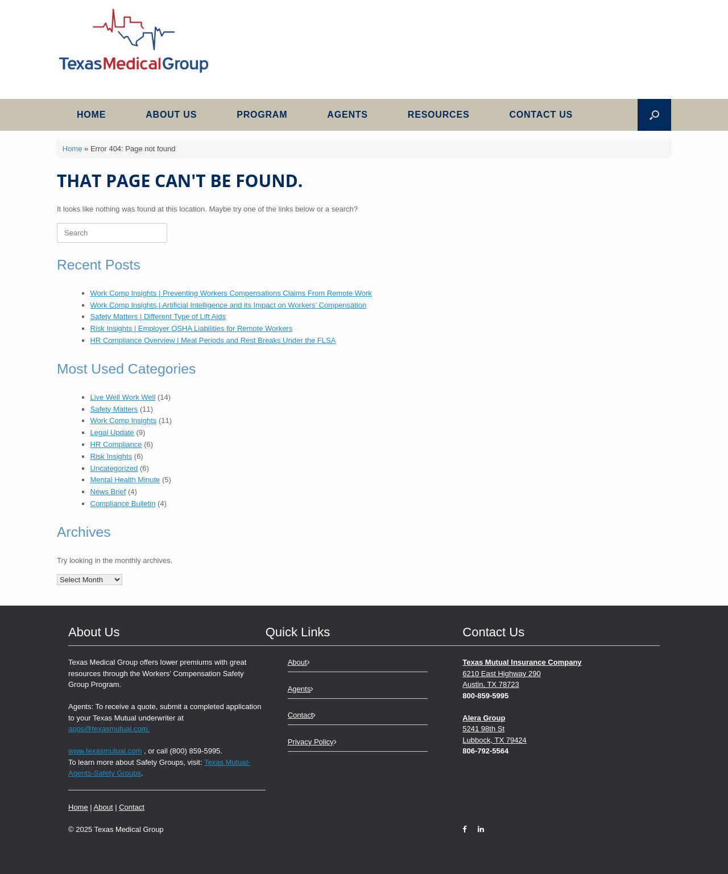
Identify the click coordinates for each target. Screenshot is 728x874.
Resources (439, 114)
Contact (131, 807)
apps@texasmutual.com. (109, 728)
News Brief (108, 491)
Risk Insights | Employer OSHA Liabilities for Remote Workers (191, 328)
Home (91, 114)
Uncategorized (114, 468)
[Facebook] (467, 829)
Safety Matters (114, 409)
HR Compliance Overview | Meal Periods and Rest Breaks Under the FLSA (213, 340)
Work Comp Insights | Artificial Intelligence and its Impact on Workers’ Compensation (228, 305)
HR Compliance (116, 444)
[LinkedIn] (478, 829)
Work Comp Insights (123, 420)
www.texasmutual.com (105, 751)
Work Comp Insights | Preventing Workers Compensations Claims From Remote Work (231, 293)
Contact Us (541, 114)
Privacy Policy (312, 742)
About (103, 807)
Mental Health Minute (125, 479)
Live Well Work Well (123, 397)
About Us (171, 114)
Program (262, 114)
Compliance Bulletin (123, 503)
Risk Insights (111, 456)
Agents (347, 114)
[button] (654, 115)
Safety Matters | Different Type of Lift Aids (158, 316)
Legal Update (112, 432)
